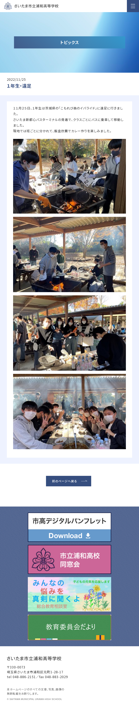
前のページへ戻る (64, 481)
